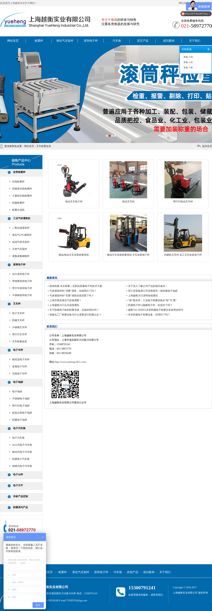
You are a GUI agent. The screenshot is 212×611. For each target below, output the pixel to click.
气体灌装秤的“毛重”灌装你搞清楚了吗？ (71, 295)
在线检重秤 (18, 181)
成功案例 (168, 40)
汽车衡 (117, 40)
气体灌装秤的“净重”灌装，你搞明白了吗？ (72, 291)
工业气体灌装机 (21, 218)
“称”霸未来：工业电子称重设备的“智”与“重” (152, 300)
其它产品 (142, 40)
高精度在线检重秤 (22, 188)
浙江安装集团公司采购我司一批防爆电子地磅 (153, 291)
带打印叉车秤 (19, 334)
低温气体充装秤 (21, 242)
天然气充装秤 (19, 249)
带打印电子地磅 (21, 405)
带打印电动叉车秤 (183, 201)
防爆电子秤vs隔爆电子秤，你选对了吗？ (150, 305)
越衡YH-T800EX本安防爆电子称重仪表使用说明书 (155, 310)
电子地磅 (18, 382)
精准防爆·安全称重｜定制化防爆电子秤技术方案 (75, 286)
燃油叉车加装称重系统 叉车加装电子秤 (128, 255)
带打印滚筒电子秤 (22, 288)
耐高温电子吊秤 (21, 359)
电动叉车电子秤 (74, 201)
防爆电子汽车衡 (21, 459)
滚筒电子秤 (91, 40)
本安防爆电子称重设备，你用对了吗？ (149, 314)
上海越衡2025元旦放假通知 (64, 305)
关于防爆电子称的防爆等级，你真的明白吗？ (74, 310)
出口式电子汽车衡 (22, 445)
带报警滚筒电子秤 (22, 281)
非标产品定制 (20, 496)
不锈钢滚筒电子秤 (22, 295)
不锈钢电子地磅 (21, 398)
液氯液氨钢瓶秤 (21, 256)
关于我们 (194, 40)
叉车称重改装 (43, 146)
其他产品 (132, 572)
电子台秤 (18, 474)
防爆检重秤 (18, 202)
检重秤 (39, 40)
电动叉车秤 (128, 201)
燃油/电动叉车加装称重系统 (74, 255)
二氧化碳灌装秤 (21, 228)
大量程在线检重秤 (22, 195)
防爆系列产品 (20, 507)
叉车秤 (16, 303)
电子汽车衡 (19, 428)
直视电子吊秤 (19, 366)
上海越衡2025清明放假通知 (143, 295)
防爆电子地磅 (19, 420)
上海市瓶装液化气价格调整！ (65, 300)
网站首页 (13, 40)
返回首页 (207, 146)
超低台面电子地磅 (22, 412)
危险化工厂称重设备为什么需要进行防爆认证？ (75, 314)
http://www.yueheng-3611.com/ (70, 362)
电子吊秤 (18, 350)
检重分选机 (18, 210)
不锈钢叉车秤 (19, 327)
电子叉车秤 (18, 313)
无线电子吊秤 (19, 373)
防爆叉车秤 (18, 320)
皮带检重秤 (19, 172)
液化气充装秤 (64, 40)
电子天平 (18, 485)
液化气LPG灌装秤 (22, 235)
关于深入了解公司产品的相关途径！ (148, 286)
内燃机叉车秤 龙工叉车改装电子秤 (183, 255)
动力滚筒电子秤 (21, 274)
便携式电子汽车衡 (22, 466)
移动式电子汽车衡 (22, 452)
